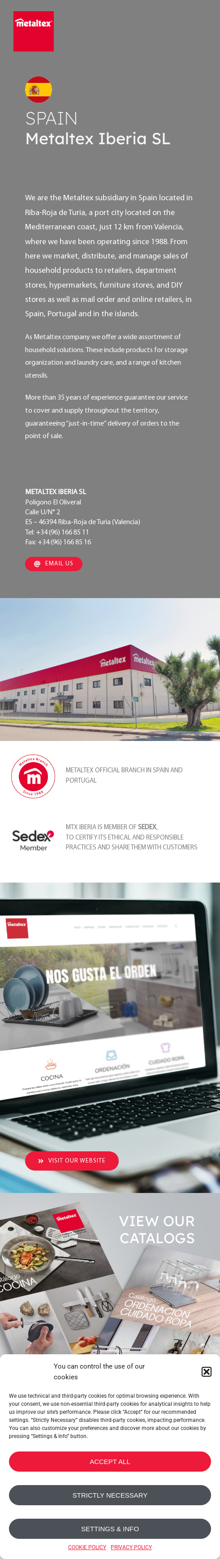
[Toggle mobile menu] (201, 30)
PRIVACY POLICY (131, 1547)
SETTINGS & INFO (110, 1529)
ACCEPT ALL (110, 1461)
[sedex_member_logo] (33, 820)
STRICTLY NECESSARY (110, 1495)
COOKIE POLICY (87, 1547)
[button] (206, 1371)
